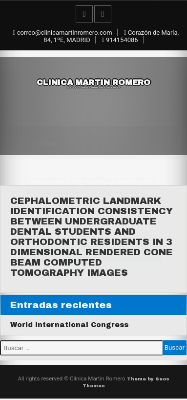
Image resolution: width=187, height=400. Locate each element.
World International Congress (69, 325)
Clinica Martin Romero (93, 83)
